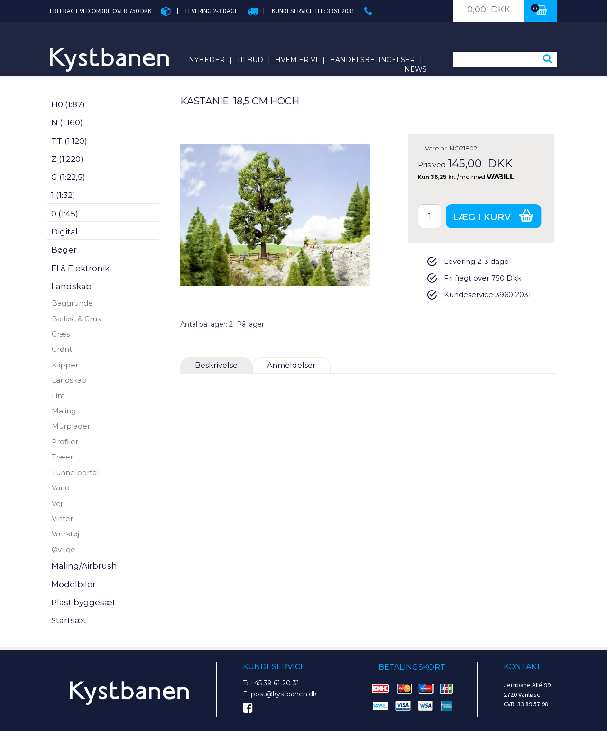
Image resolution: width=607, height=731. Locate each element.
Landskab (69, 379)
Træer (62, 456)
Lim (58, 395)
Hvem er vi (296, 60)
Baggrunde (72, 303)
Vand (61, 487)
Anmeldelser (291, 365)
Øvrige (63, 549)
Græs (61, 333)
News (416, 69)
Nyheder (207, 60)
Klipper (65, 364)
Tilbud (250, 60)
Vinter (62, 518)
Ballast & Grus (76, 318)
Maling (64, 410)
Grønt (62, 349)
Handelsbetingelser (372, 60)
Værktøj (65, 533)
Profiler (65, 441)
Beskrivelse (216, 365)
